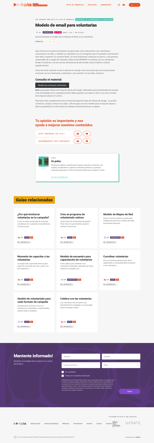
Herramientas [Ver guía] (115, 237)
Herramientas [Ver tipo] (47, 32)
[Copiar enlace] (58, 41)
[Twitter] (50, 41)
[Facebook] (54, 41)
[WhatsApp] (46, 41)
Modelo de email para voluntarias (52, 85)
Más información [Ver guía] (23, 242)
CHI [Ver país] (20, 237)
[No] (87, 133)
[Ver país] (38, 32)
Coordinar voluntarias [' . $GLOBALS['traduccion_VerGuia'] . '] (115, 256)
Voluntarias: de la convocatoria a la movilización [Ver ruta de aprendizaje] (94, 19)
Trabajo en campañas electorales (77, 376)
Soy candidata (70, 372)
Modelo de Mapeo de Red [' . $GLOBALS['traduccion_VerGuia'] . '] (118, 214)
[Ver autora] (44, 162)
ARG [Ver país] (106, 237)
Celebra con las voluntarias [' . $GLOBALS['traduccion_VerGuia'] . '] (76, 298)
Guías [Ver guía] (27, 237)
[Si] (78, 133)
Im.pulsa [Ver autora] (81, 32)
